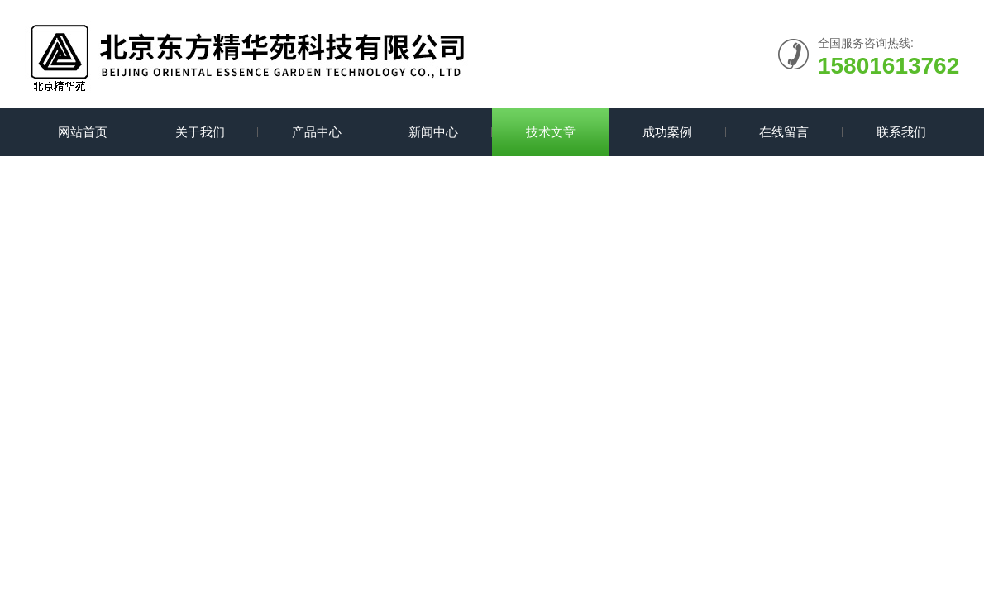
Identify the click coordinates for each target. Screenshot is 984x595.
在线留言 (784, 132)
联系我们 (901, 132)
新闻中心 (433, 132)
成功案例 (667, 132)
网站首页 (82, 132)
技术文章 (551, 132)
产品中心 (317, 132)
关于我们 (200, 132)
